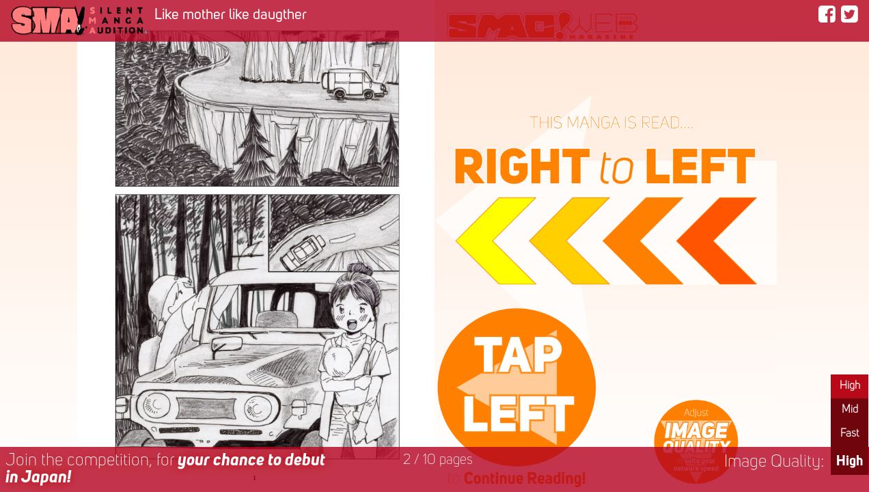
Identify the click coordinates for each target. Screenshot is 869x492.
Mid (850, 410)
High (850, 386)
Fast (849, 433)
